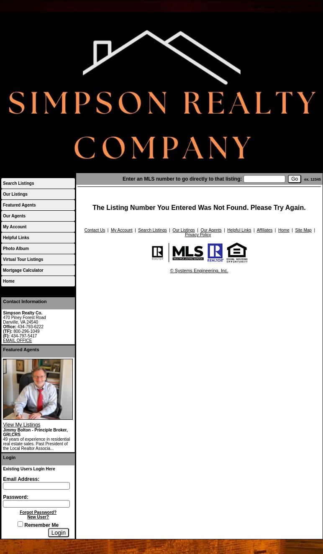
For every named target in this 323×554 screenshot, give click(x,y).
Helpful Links (16, 237)
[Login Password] (36, 504)
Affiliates (265, 230)
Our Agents (14, 216)
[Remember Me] (20, 524)
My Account (263, 6)
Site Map (303, 230)
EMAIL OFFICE (17, 340)
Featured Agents (19, 205)
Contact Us (290, 6)
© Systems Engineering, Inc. (199, 270)
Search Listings (18, 183)
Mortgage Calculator (23, 270)
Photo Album (16, 248)
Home (313, 6)
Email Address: (21, 479)
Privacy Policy (198, 234)
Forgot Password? (38, 512)
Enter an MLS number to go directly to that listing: (182, 179)
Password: (15, 497)
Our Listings (15, 194)
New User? (38, 517)
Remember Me (38, 525)
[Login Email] (36, 486)
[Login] (58, 532)
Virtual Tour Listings (23, 259)
